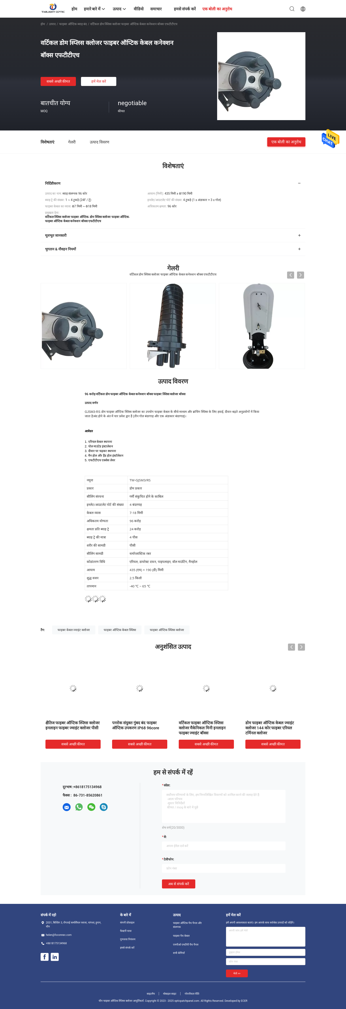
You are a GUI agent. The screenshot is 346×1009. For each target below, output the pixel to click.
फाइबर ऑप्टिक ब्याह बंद (73, 24)
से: (165, 837)
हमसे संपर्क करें (127, 947)
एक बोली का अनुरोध (286, 142)
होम (43, 24)
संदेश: (167, 785)
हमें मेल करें (98, 81)
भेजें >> (237, 973)
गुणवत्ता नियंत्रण (127, 939)
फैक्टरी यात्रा (126, 931)
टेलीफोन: (169, 859)
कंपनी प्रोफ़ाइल (127, 922)
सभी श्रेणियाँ (179, 953)
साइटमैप (151, 993)
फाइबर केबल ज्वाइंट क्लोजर (74, 630)
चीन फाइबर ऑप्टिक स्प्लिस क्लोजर (115, 1000)
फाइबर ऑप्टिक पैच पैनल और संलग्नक (187, 925)
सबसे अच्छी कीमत (58, 81)
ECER (244, 1000)
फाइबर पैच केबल (181, 935)
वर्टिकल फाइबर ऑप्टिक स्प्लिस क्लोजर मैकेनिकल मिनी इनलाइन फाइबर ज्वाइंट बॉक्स (202, 727)
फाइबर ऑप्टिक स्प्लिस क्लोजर (167, 630)
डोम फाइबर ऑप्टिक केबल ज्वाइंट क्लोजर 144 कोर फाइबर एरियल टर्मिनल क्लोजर (269, 727)
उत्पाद (52, 24)
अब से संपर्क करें (178, 884)
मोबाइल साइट (169, 993)
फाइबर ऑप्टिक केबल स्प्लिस (120, 630)
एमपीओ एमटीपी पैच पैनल (185, 944)
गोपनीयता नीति (192, 993)
